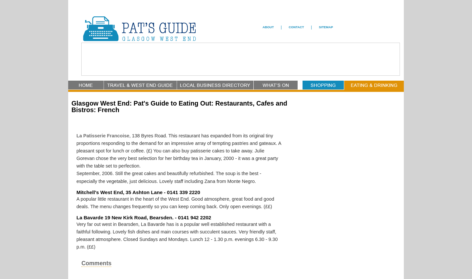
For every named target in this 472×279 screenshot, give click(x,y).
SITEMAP (326, 27)
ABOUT (268, 27)
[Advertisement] (241, 59)
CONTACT (296, 27)
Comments (96, 263)
